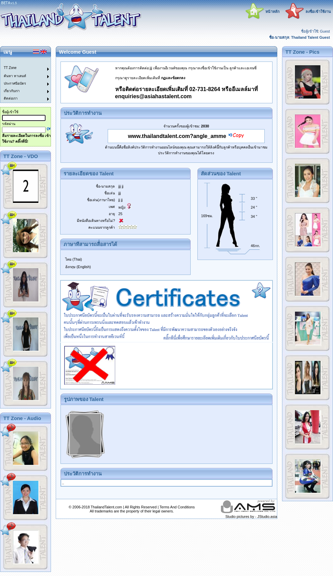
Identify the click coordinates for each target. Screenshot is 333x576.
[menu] (21, 80)
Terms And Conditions (177, 507)
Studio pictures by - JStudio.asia (251, 516)
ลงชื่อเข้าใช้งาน (318, 12)
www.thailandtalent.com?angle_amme (177, 136)
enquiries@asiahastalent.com (153, 96)
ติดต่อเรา (11, 98)
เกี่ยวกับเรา (12, 91)
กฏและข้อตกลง (173, 78)
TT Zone (10, 68)
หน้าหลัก (272, 12)
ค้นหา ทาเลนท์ (15, 76)
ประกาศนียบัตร (15, 83)
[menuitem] (21, 61)
